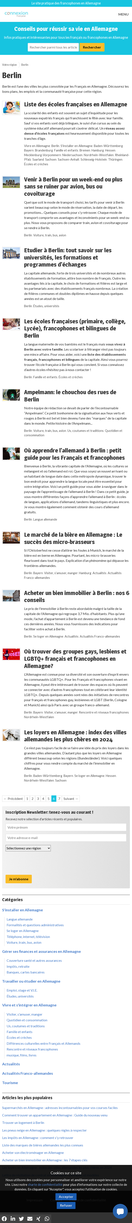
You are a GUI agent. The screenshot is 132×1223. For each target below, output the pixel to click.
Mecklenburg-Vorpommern (42, 155)
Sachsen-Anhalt (68, 159)
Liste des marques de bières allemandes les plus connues (42, 1145)
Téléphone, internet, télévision (28, 937)
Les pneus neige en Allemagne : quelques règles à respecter (44, 1130)
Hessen (110, 150)
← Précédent (13, 798)
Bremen (85, 150)
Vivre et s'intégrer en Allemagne (29, 1005)
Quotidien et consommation (27, 1020)
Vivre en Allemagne (37, 146)
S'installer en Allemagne (77, 146)
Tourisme (10, 1082)
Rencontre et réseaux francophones (104, 712)
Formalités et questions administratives (35, 925)
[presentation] (38, 863)
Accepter (66, 1197)
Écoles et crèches (36, 164)
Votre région (9, 64)
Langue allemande (45, 519)
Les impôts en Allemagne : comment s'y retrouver (37, 1138)
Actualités (99, 573)
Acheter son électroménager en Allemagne (33, 1152)
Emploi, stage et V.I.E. (22, 990)
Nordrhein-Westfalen (99, 155)
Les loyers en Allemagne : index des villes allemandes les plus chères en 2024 (75, 736)
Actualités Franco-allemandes (100, 636)
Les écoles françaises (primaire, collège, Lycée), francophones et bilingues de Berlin (75, 328)
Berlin (24, 64)
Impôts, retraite (18, 966)
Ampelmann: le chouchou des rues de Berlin (70, 395)
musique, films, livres (21, 1055)
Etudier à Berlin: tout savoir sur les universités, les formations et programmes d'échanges (68, 257)
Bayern (29, 150)
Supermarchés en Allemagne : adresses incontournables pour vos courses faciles (60, 1108)
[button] (120, 1211)
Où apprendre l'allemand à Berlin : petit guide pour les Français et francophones (74, 454)
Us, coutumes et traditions (85, 430)
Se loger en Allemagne (48, 636)
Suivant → (71, 798)
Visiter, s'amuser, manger (61, 573)
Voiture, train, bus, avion (49, 235)
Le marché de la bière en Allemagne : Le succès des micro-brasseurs (73, 538)
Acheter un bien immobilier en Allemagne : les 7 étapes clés (44, 1160)
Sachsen (51, 159)
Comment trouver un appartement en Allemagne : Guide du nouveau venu (54, 1115)
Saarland (38, 159)
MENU (123, 14)
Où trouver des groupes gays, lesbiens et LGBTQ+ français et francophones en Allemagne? (75, 658)
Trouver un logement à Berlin (23, 1122)
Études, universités (46, 306)
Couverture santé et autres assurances (34, 960)
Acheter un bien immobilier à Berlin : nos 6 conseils (76, 596)
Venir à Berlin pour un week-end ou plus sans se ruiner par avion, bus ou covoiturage (73, 186)
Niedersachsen (72, 155)
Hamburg (97, 150)
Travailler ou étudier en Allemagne (31, 981)
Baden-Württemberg (108, 146)
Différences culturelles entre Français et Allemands (43, 1043)
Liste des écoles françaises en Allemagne (75, 104)
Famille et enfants (66, 150)
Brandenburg (44, 150)
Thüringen (115, 159)
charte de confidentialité (45, 1184)
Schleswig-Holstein (94, 159)
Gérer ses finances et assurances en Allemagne (41, 951)
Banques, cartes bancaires (26, 972)
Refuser (66, 1205)
